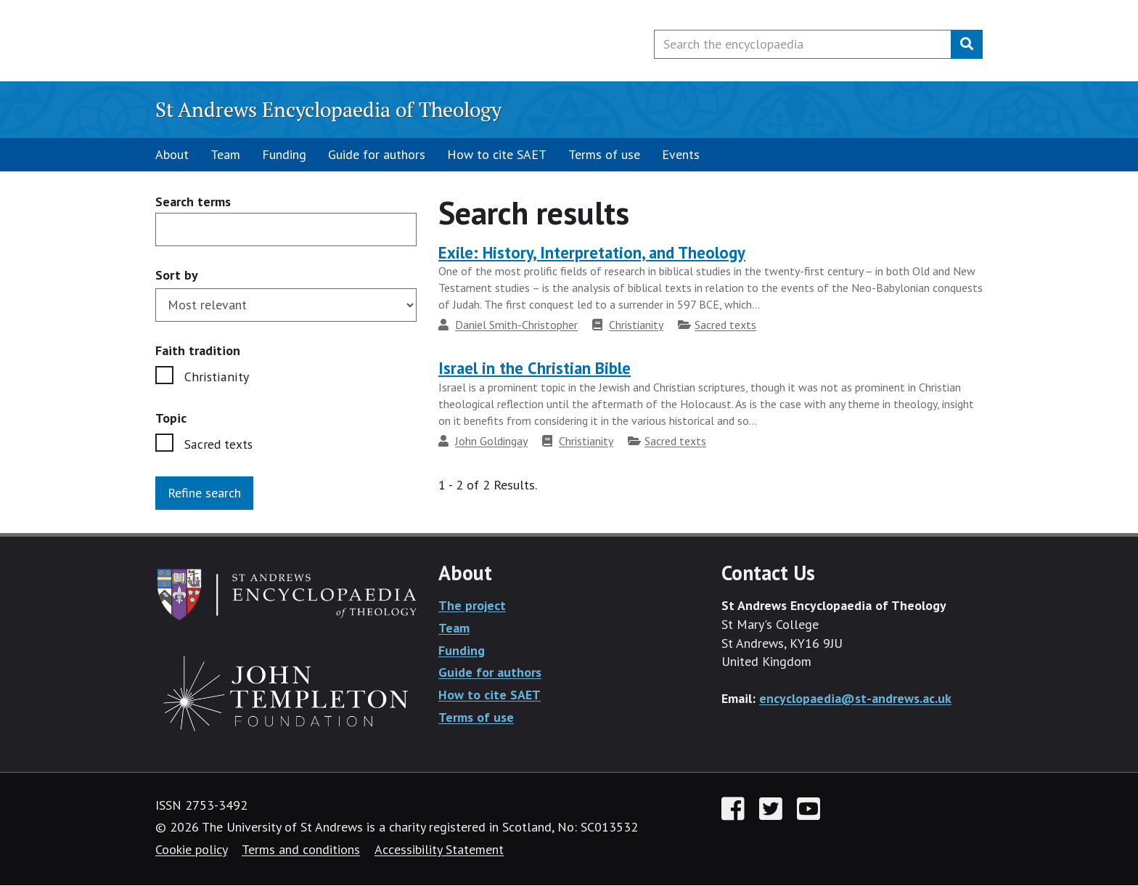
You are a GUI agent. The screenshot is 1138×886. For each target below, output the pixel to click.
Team (225, 154)
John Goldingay (491, 441)
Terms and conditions (301, 850)
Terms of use (604, 154)
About (172, 154)
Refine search (204, 493)
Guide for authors (376, 154)
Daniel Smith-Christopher (516, 324)
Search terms (193, 202)
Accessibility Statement (439, 850)
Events (681, 154)
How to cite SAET (497, 154)
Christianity (215, 376)
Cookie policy (191, 850)
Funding (284, 154)
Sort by (176, 275)
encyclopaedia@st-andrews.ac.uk (855, 699)
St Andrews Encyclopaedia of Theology (328, 109)
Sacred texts (219, 444)
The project (472, 606)
